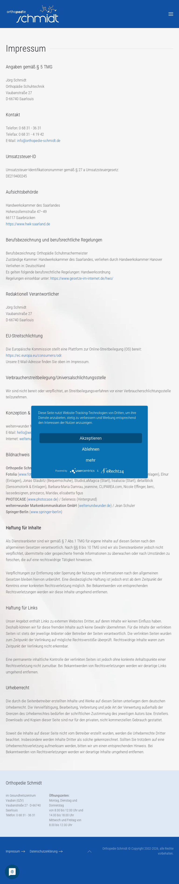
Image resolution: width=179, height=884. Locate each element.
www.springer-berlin (46, 511)
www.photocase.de (42, 499)
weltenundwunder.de (94, 505)
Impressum (12, 851)
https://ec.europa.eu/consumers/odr (33, 355)
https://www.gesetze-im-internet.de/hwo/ (81, 278)
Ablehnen (90, 449)
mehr (90, 460)
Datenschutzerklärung (43, 851)
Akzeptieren (91, 438)
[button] (171, 14)
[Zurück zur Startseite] (33, 14)
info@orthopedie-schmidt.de (38, 140)
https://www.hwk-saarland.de (28, 224)
